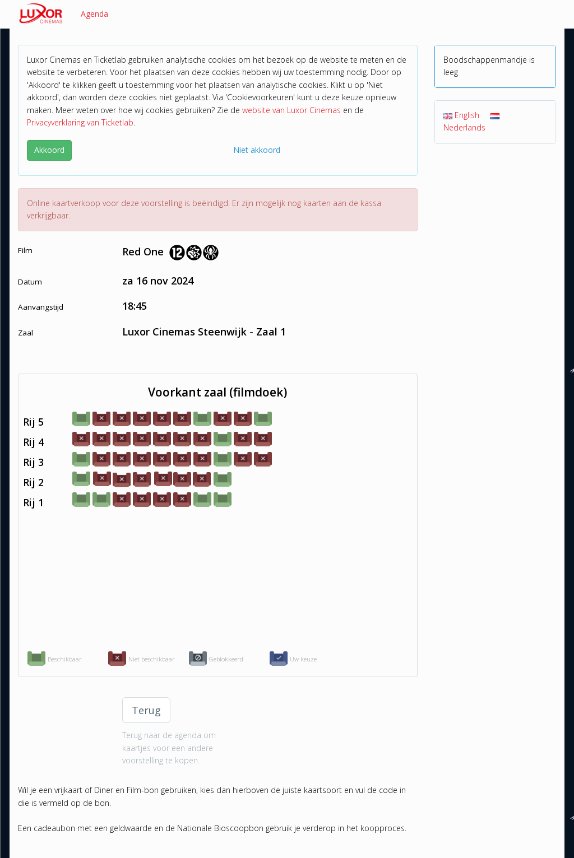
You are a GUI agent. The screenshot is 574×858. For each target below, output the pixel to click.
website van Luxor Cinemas (291, 110)
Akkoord (49, 149)
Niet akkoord (256, 149)
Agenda (94, 13)
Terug (146, 710)
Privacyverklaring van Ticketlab (80, 122)
